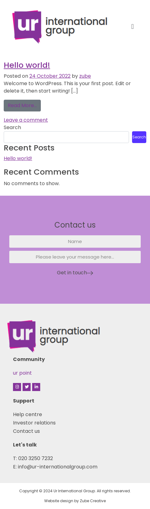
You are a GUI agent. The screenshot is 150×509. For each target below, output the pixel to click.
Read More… (24, 104)
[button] (132, 26)
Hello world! (27, 65)
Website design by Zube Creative (75, 500)
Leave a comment (26, 120)
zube (85, 76)
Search (12, 127)
